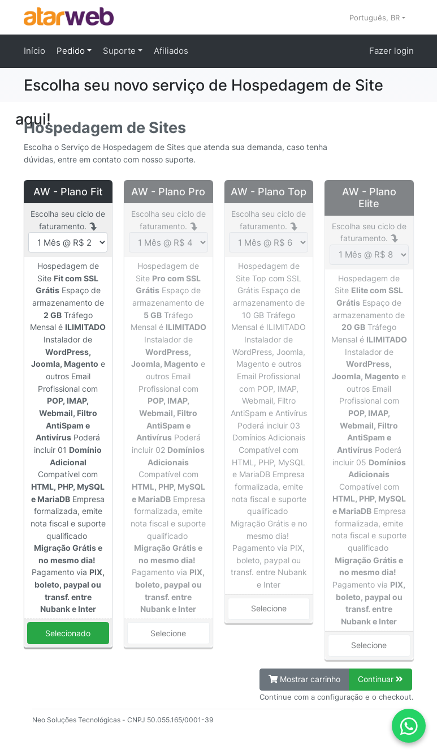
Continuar (380, 679)
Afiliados (171, 50)
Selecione (168, 633)
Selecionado (67, 633)
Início (34, 50)
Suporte (120, 50)
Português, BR (375, 17)
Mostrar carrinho (304, 679)
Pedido (72, 50)
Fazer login (391, 50)
